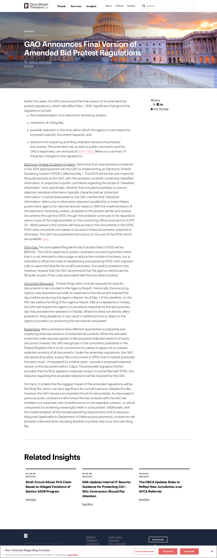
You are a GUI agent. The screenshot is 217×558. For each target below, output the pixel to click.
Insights (91, 6)
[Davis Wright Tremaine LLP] (36, 6)
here (45, 239)
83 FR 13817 (86, 151)
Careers (131, 6)
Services (76, 6)
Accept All (189, 551)
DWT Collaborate (117, 544)
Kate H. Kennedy (40, 61)
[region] (108, 551)
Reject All (168, 551)
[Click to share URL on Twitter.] (154, 104)
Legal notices (93, 544)
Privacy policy (115, 537)
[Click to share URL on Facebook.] (158, 104)
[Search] (143, 6)
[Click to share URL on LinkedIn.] (161, 104)
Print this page (160, 109)
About (108, 6)
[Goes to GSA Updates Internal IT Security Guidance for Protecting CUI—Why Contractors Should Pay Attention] (87, 504)
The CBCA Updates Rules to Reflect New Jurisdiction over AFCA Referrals (160, 486)
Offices (120, 6)
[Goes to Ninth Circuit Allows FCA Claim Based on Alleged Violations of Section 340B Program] (31, 499)
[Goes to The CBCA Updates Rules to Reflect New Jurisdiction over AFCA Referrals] (144, 499)
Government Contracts (36, 35)
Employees (113, 540)
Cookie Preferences (144, 551)
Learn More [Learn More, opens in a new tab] (72, 555)
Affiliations (91, 540)
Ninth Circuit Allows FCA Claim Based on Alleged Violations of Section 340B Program (48, 486)
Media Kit (90, 537)
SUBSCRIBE (158, 540)
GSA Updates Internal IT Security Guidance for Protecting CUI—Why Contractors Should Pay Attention (106, 489)
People (61, 6)
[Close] (212, 551)
